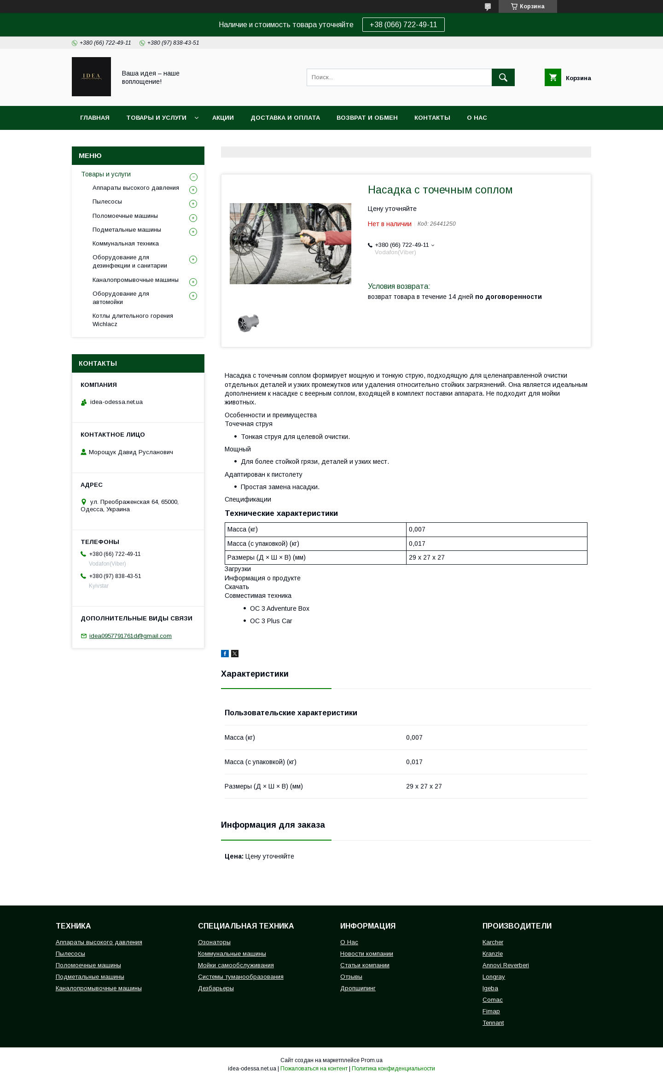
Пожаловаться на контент (314, 1068)
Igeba (490, 988)
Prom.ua (372, 1060)
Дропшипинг (358, 988)
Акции (223, 117)
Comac (493, 999)
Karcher (493, 942)
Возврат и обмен (367, 117)
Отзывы (351, 976)
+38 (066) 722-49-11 (403, 25)
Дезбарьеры (216, 988)
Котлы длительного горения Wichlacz (133, 319)
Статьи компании (365, 965)
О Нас (349, 942)
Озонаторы (214, 942)
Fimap (491, 1011)
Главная (95, 117)
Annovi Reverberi (506, 965)
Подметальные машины (127, 229)
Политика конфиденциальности (393, 1068)
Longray (494, 976)
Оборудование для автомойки (121, 297)
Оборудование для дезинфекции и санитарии (130, 261)
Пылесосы (107, 201)
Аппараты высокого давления (136, 187)
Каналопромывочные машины (136, 279)
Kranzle (493, 953)
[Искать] (503, 77)
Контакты (432, 117)
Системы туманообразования (241, 976)
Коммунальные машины (232, 953)
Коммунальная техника (126, 243)
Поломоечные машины (125, 215)
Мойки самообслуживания (236, 965)
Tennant (493, 1022)
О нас (477, 117)
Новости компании (366, 953)
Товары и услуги (156, 117)
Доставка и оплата (285, 117)
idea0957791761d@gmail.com (130, 635)
